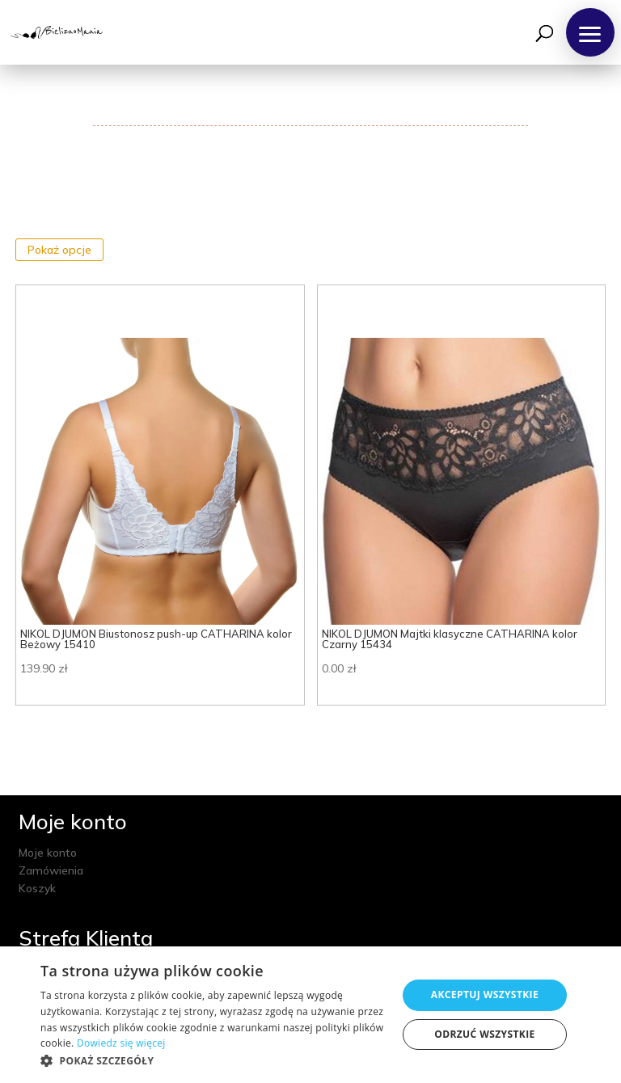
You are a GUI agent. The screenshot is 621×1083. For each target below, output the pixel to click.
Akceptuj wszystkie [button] (485, 994)
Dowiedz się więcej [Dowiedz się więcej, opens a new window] (121, 1043)
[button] (590, 32)
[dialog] (310, 1014)
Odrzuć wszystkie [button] (484, 1034)
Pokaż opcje (59, 249)
